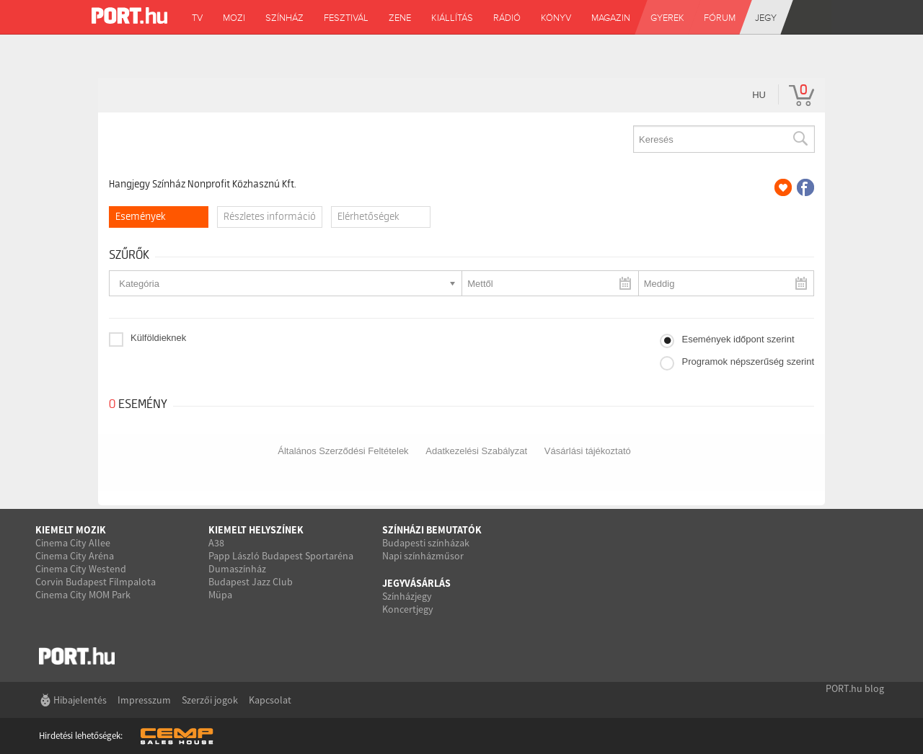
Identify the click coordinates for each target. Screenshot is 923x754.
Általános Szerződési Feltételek (343, 450)
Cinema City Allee (72, 542)
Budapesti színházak (425, 542)
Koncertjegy (407, 609)
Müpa (220, 594)
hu (759, 94)
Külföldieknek (158, 337)
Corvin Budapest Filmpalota (95, 581)
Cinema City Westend (80, 568)
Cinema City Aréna (74, 555)
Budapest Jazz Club (250, 581)
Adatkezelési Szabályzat (476, 450)
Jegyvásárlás (416, 583)
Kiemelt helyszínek (256, 529)
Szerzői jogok (210, 699)
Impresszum (144, 699)
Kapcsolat (270, 699)
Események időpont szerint (737, 339)
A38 (216, 542)
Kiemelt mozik (70, 529)
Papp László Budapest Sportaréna (280, 555)
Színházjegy (407, 596)
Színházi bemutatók (432, 529)
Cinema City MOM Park (83, 594)
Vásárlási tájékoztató (587, 450)
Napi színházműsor (423, 555)
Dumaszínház (237, 568)
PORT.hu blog (855, 688)
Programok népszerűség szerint (747, 361)
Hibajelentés (80, 699)
